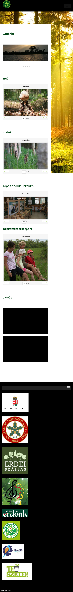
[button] (23, 66)
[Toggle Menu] (68, 387)
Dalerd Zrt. (9, 10)
